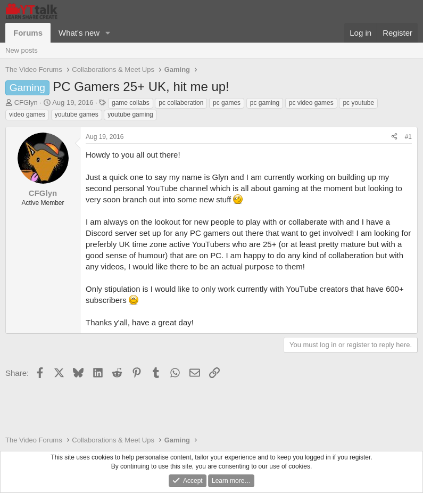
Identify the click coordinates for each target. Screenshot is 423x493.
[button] (108, 33)
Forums (28, 32)
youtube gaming (130, 114)
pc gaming (264, 102)
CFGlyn (26, 102)
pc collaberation (181, 102)
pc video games (311, 102)
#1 (408, 137)
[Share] (394, 137)
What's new (79, 32)
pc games (226, 102)
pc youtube (358, 102)
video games (27, 114)
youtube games (76, 114)
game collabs (131, 102)
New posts (21, 50)
